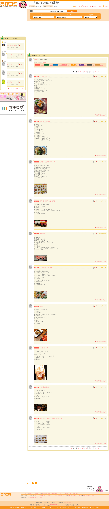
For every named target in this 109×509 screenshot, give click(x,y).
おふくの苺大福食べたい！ (14, 45)
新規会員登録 (86, 6)
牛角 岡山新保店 (44, 387)
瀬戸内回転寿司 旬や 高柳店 (47, 201)
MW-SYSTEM (54, 505)
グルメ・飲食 (38, 496)
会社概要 (54, 493)
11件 (85, 65)
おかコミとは (32, 493)
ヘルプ (105, 6)
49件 (69, 65)
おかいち (42, 306)
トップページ (24, 493)
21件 (77, 65)
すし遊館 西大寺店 (45, 76)
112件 (51, 65)
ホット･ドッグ (44, 348)
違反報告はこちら (100, 115)
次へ (99, 72)
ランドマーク (93, 496)
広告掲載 (75, 493)
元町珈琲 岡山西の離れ (46, 267)
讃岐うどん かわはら (45, 121)
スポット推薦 (96, 6)
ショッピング (55, 496)
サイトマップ (61, 493)
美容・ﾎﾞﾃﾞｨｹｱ (63, 496)
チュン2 (9, 54)
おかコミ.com (69, 502)
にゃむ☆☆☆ (11, 64)
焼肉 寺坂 (42, 233)
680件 (42, 65)
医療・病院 (71, 496)
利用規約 (38, 493)
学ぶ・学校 (86, 496)
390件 (60, 65)
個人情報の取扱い (47, 493)
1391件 (44, 62)
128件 (101, 65)
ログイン (76, 6)
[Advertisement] (13, 22)
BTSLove (36, 60)
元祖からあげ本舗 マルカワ (47, 162)
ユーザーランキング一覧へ (16, 88)
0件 (94, 65)
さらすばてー (11, 82)
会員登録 (31, 497)
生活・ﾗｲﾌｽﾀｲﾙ (78, 496)
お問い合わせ (69, 493)
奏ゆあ (9, 73)
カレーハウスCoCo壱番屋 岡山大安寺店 (51, 418)
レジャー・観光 (46, 496)
